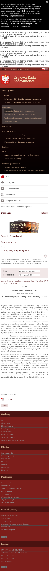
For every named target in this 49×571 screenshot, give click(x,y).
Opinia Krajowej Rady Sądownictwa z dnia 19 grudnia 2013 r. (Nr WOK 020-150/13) (24, 262)
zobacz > (44, 213)
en (46, 69)
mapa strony (28, 69)
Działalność (25, 259)
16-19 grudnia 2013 (24, 261)
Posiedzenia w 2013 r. (8, 261)
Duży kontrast (21, 69)
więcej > (4, 537)
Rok (5, 271)
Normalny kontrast (18, 69)
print (45, 256)
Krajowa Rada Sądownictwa (24, 79)
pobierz (10, 399)
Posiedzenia (36, 259)
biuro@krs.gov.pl (7, 561)
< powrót (4, 405)
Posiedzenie (8, 275)
